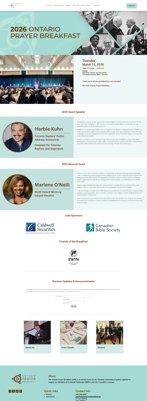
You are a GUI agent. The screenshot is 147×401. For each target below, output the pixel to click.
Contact (49, 394)
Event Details (68, 347)
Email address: (60, 296)
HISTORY (76, 5)
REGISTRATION (58, 5)
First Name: (66, 299)
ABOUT (68, 5)
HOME (49, 5)
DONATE (132, 6)
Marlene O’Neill (82, 173)
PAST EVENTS (86, 5)
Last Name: (66, 303)
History (101, 347)
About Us (29, 347)
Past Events (50, 397)
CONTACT (96, 5)
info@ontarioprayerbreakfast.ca (88, 396)
